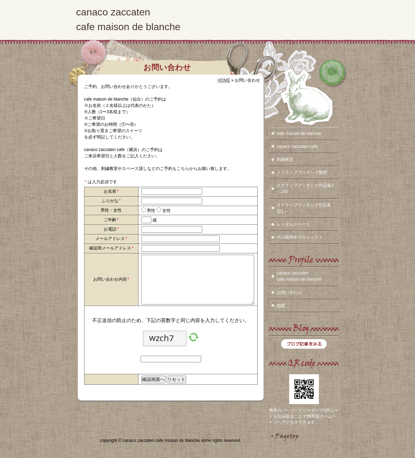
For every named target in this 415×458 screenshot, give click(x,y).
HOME (224, 80)
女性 (166, 210)
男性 (150, 210)
